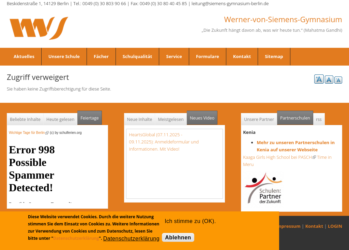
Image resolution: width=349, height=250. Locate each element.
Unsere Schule (64, 56)
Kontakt (242, 56)
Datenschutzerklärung (76, 238)
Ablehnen (178, 237)
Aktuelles (24, 56)
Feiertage (89, 118)
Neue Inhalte (139, 119)
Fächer (101, 56)
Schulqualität (137, 56)
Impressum (288, 226)
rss (319, 119)
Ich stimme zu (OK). (190, 221)
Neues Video (202, 118)
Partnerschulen (296, 116)
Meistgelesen (171, 119)
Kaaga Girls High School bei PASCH (279, 157)
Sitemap (274, 56)
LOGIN (335, 226)
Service (174, 56)
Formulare (207, 56)
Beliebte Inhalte (25, 119)
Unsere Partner (259, 119)
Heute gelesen (60, 119)
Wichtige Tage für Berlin (29, 133)
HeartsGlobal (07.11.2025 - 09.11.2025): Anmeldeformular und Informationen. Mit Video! (164, 141)
